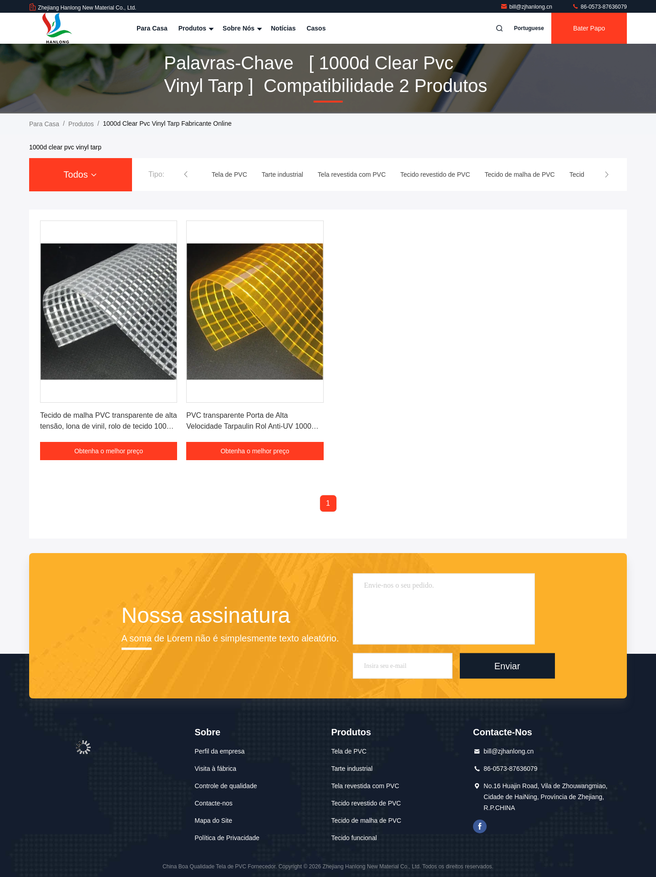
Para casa (152, 28)
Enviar (507, 666)
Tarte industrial (351, 768)
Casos (315, 28)
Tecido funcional (353, 837)
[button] (185, 174)
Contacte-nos (213, 803)
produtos (81, 124)
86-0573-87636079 (599, 7)
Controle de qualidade (225, 786)
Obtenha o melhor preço (108, 451)
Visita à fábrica (215, 768)
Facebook (480, 826)
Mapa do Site (213, 820)
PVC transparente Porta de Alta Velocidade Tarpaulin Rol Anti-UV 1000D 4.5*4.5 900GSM (251, 426)
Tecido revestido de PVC (366, 803)
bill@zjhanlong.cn (527, 7)
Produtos (195, 28)
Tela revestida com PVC (365, 786)
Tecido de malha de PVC (366, 820)
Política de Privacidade (226, 837)
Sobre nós (241, 28)
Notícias (283, 28)
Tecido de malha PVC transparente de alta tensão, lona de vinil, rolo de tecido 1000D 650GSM (108, 426)
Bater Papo (589, 28)
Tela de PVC (348, 751)
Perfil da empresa (219, 751)
